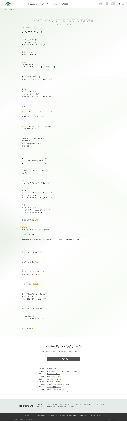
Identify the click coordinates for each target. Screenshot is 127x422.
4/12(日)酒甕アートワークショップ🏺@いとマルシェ (62, 372)
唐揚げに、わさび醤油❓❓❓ (55, 390)
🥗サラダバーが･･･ (52, 369)
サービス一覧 (43, 4)
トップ (22, 4)
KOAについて (32, 4)
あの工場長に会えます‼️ (53, 374)
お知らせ (54, 4)
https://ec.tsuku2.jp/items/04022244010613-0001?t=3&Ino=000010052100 (50, 239)
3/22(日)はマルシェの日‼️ (54, 377)
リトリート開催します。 (54, 387)
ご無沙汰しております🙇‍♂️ (54, 380)
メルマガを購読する (63, 359)
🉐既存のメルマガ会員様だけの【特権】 (58, 385)
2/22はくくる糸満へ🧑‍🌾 (53, 382)
